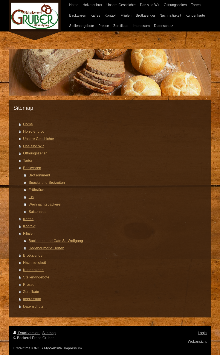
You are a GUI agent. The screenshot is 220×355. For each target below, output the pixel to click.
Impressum (32, 299)
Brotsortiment (39, 175)
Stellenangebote (36, 277)
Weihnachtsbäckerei (45, 204)
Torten (28, 161)
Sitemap (49, 333)
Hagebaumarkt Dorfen (46, 248)
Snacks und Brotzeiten (47, 183)
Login (202, 333)
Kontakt (29, 226)
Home (28, 124)
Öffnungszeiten (35, 153)
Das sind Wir (33, 146)
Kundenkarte (33, 270)
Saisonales (37, 212)
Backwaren (32, 168)
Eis (31, 197)
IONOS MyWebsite (46, 348)
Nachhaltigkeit (34, 263)
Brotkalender (33, 255)
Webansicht (197, 341)
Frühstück (36, 190)
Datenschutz (33, 306)
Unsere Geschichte (38, 139)
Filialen (29, 233)
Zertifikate (31, 292)
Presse (29, 285)
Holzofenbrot (33, 131)
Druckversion (26, 333)
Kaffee (28, 219)
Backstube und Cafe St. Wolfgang (56, 241)
